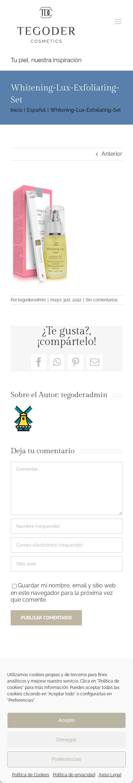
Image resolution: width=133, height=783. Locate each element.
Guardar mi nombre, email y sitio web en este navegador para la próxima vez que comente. (63, 592)
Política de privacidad (74, 774)
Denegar (66, 740)
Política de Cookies (30, 774)
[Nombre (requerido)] (66, 526)
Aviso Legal (110, 774)
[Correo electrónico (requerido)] (66, 545)
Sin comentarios (102, 299)
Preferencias (66, 759)
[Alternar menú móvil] (118, 21)
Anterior (111, 153)
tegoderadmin (32, 299)
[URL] (66, 563)
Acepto (66, 720)
